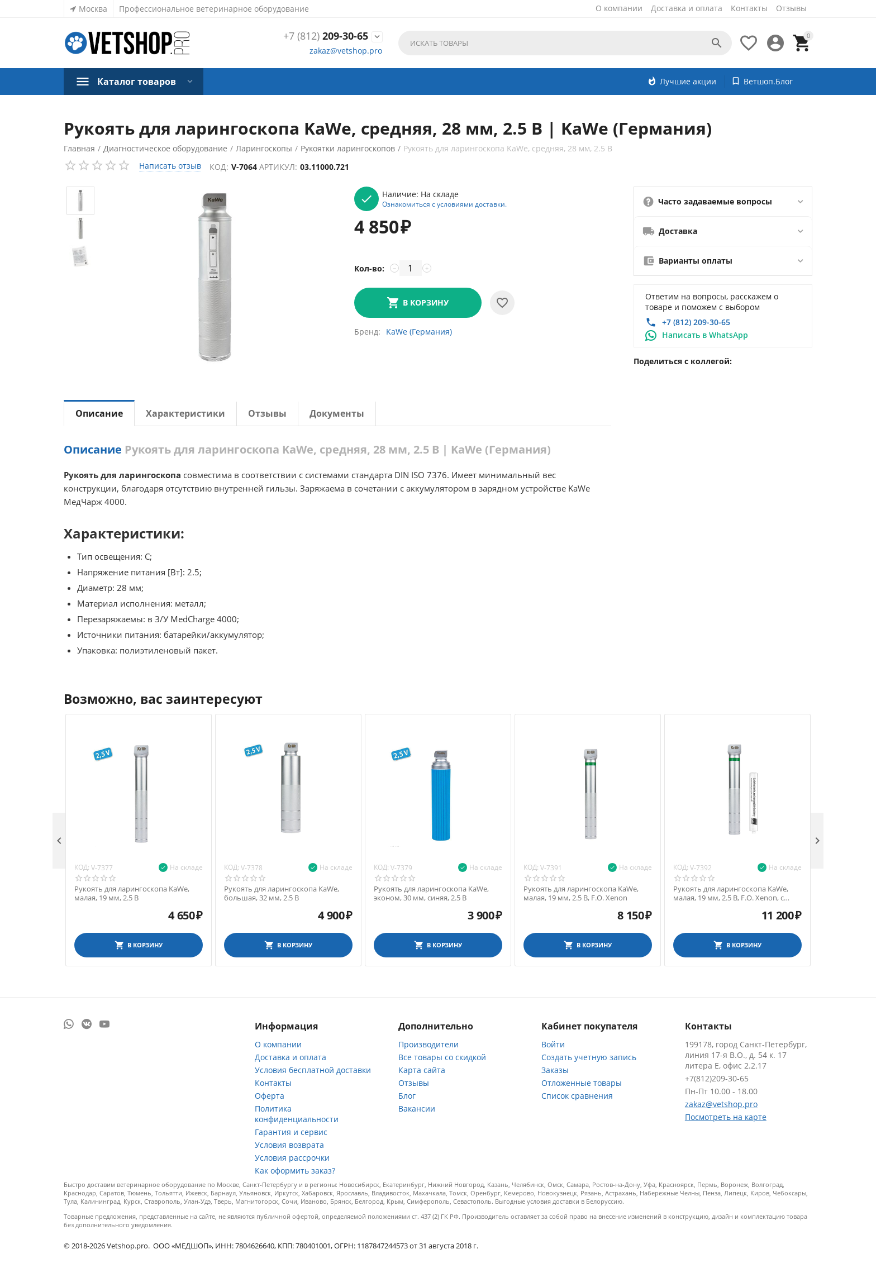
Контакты (749, 8)
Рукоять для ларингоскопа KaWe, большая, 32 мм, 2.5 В (281, 893)
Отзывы (791, 8)
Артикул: (278, 166)
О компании (619, 8)
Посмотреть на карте (725, 1117)
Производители (428, 1044)
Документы (337, 413)
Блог (407, 1095)
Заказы (555, 1070)
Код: (219, 166)
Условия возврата (289, 1144)
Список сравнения (577, 1095)
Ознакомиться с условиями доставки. (444, 203)
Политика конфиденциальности (297, 1113)
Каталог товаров (136, 81)
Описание (99, 413)
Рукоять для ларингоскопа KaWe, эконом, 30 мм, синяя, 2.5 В (431, 893)
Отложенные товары (581, 1082)
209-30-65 (325, 36)
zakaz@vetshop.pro (346, 50)
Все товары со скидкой (442, 1057)
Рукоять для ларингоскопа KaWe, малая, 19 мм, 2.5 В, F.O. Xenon (581, 893)
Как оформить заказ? (295, 1170)
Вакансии (416, 1108)
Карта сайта (421, 1070)
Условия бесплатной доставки (313, 1070)
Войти (553, 1044)
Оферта (269, 1095)
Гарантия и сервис (291, 1132)
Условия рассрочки (292, 1157)
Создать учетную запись (588, 1057)
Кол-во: (369, 268)
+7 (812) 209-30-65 (696, 322)
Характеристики (185, 413)
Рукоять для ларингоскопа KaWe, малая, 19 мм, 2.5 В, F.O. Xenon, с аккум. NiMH (730, 893)
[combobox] (565, 43)
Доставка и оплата (686, 8)
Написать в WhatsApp (705, 335)
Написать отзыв (170, 165)
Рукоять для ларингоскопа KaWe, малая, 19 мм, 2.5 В (131, 893)
